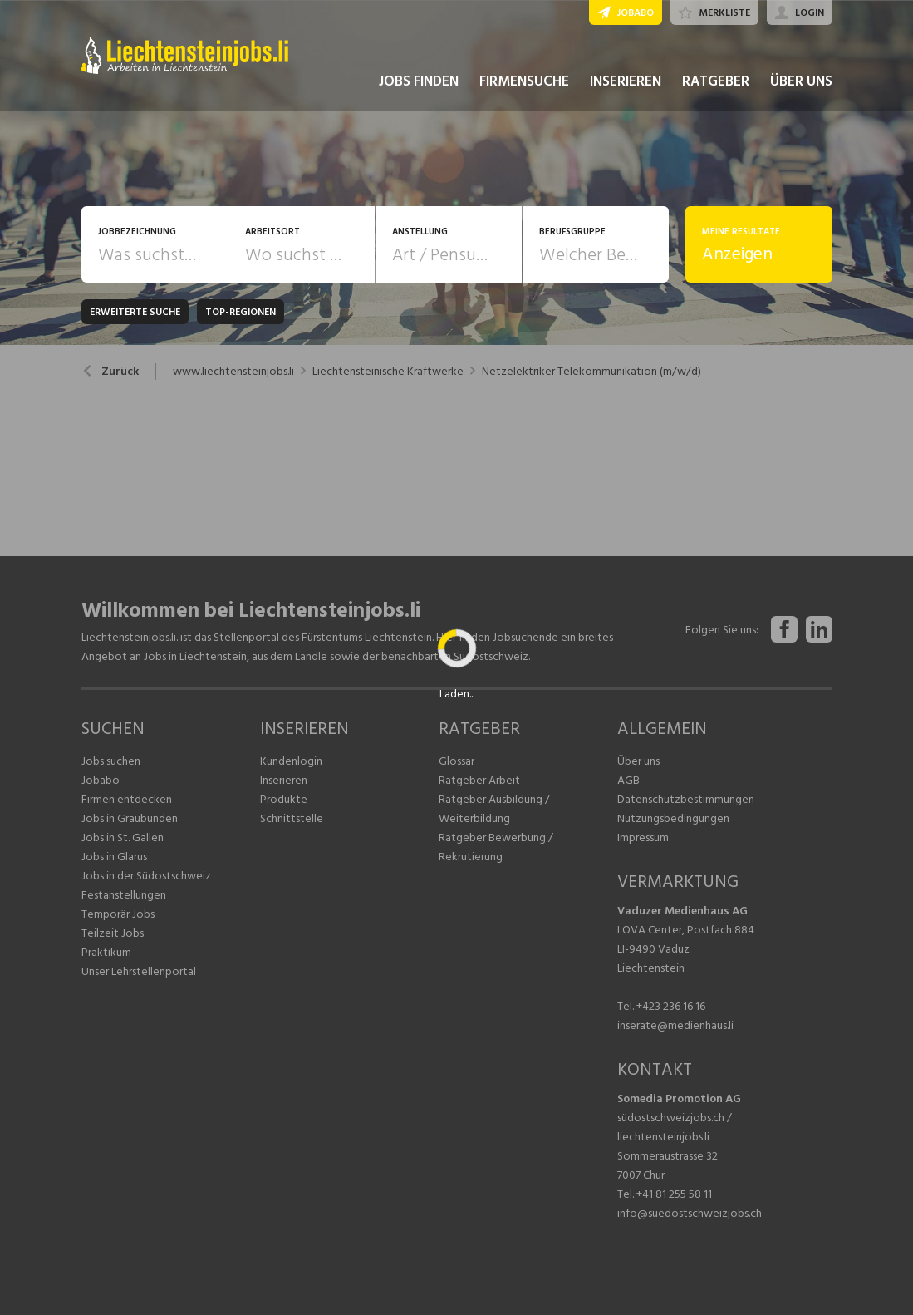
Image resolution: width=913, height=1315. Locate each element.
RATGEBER (715, 81)
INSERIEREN (625, 81)
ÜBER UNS (801, 81)
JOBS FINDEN (419, 81)
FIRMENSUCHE (524, 81)
